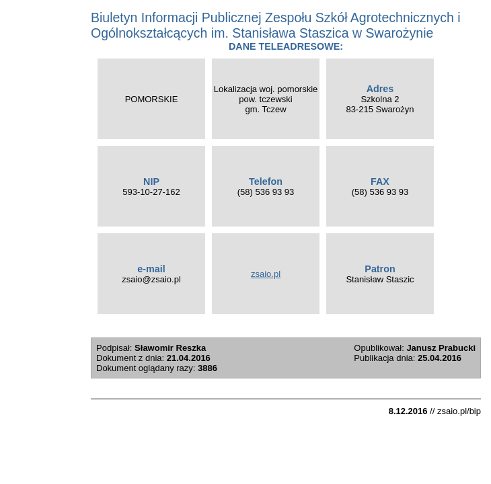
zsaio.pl (265, 274)
